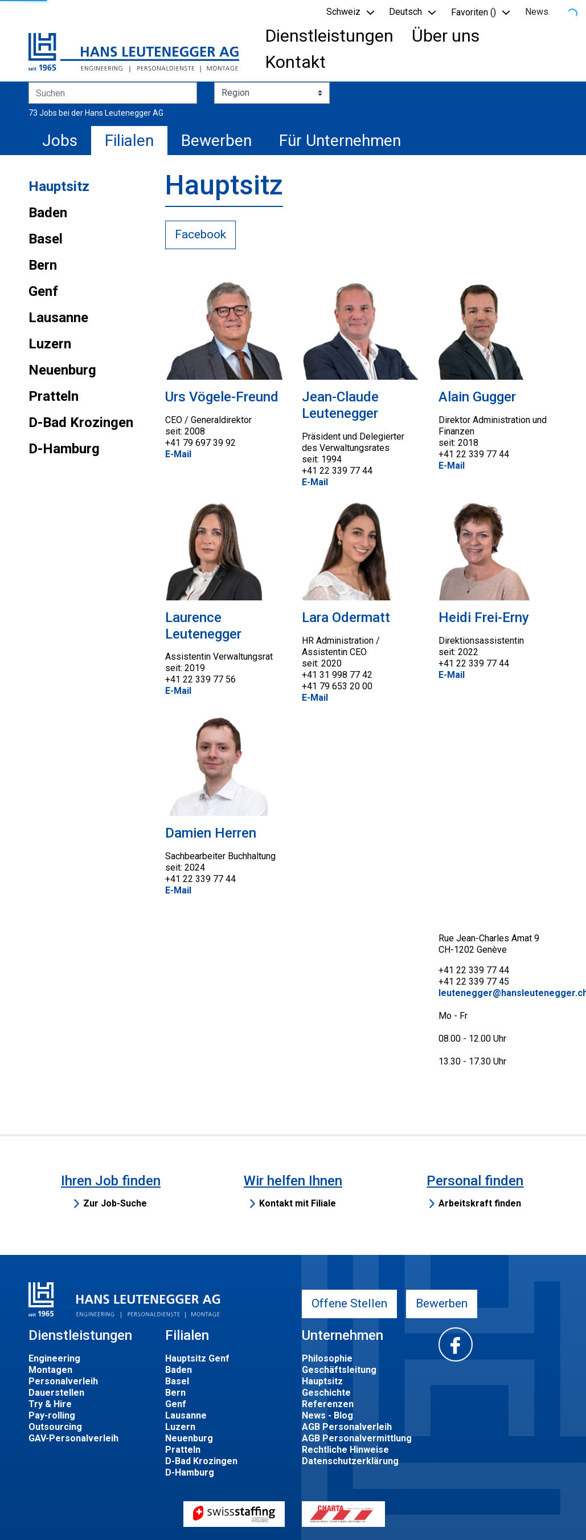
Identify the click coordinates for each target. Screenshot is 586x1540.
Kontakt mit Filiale (297, 1203)
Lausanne (58, 318)
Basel (45, 239)
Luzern (49, 344)
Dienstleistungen (329, 36)
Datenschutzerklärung (350, 1461)
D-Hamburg (64, 449)
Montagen (50, 1369)
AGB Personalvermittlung (357, 1438)
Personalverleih (63, 1381)
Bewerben (216, 140)
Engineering (54, 1358)
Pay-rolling (51, 1415)
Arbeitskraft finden (480, 1203)
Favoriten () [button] (473, 12)
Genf (43, 291)
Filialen (129, 140)
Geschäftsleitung (339, 1369)
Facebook (200, 234)
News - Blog (327, 1415)
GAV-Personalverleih (73, 1438)
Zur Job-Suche (115, 1203)
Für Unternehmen (340, 140)
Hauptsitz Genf (197, 1358)
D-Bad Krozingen (80, 422)
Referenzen (328, 1404)
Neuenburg (62, 370)
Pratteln (53, 396)
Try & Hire (50, 1404)
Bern (42, 265)
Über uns (446, 36)
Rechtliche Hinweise (345, 1449)
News (536, 11)
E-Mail (178, 454)
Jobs (59, 140)
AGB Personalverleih (347, 1426)
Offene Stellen (349, 1303)
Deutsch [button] (405, 11)
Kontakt (295, 62)
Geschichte (326, 1392)
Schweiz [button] (343, 11)
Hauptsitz (58, 186)
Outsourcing (55, 1426)
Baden (47, 213)
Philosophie (327, 1358)
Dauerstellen (56, 1392)
